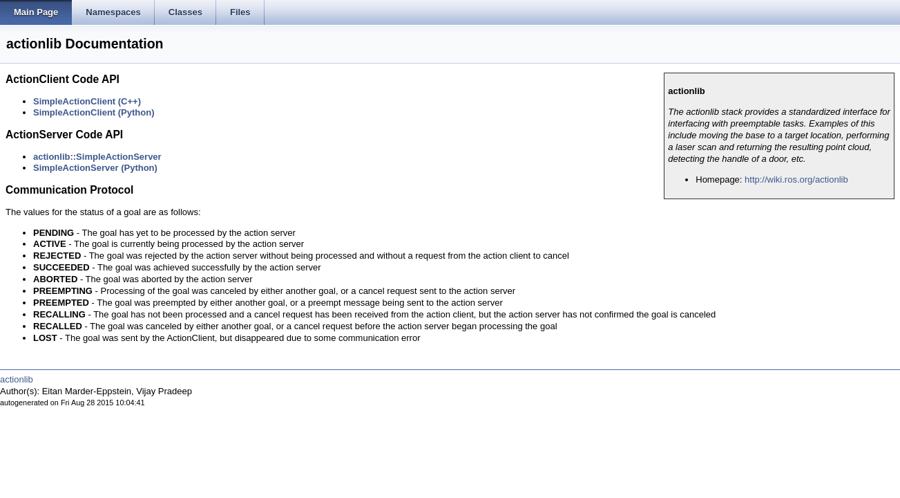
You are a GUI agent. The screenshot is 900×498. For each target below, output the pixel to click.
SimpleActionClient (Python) (94, 112)
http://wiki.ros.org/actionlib (796, 179)
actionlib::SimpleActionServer (97, 156)
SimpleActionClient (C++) (87, 101)
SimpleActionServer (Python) (95, 168)
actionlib (16, 379)
